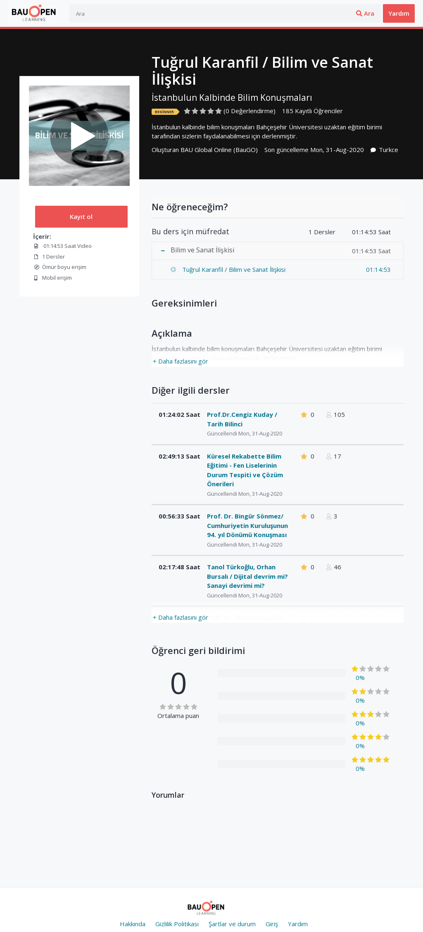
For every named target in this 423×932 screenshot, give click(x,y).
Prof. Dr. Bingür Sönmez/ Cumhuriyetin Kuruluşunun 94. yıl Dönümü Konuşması (247, 525)
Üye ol (365, 13)
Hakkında (132, 924)
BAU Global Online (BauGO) (219, 149)
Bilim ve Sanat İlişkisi (202, 250)
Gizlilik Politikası (177, 924)
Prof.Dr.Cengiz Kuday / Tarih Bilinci (242, 419)
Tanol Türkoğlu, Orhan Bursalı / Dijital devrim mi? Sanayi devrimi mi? (247, 576)
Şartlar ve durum (232, 924)
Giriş (337, 13)
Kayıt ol (81, 216)
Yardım (398, 13)
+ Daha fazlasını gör (180, 361)
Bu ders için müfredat (190, 231)
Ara (301, 13)
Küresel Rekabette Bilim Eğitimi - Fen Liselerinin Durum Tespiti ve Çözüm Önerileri (245, 470)
